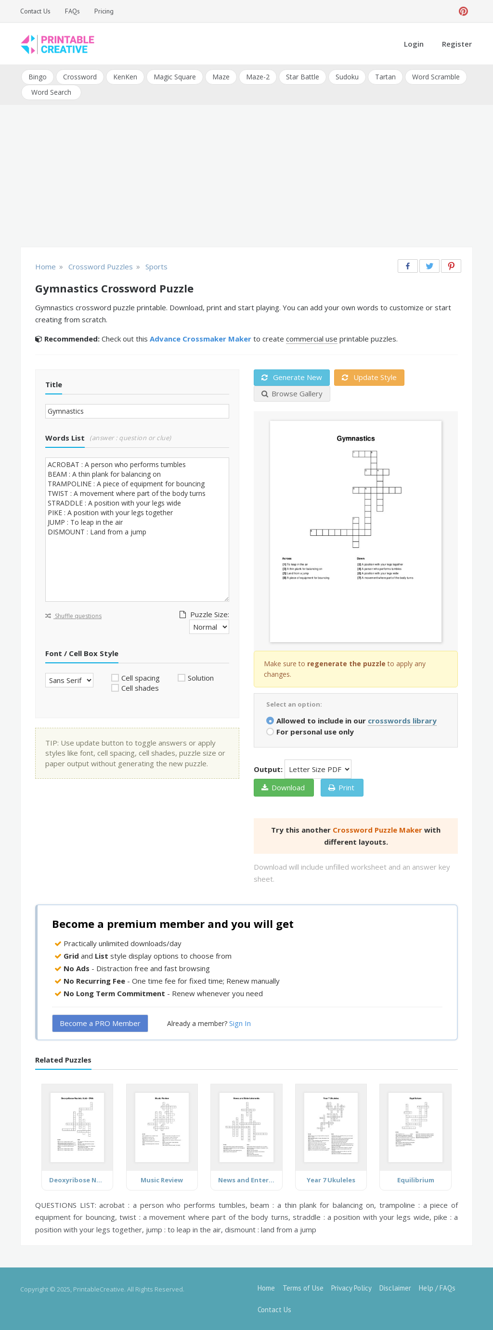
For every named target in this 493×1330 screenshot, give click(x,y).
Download (283, 787)
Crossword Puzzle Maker (377, 830)
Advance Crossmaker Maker (200, 338)
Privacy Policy (351, 1287)
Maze (221, 76)
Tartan (385, 76)
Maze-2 (258, 76)
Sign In (240, 1023)
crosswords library (402, 720)
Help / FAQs (437, 1287)
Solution (201, 678)
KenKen (125, 76)
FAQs (72, 11)
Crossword (80, 76)
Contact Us (35, 11)
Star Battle (302, 76)
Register (457, 44)
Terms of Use (303, 1287)
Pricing (104, 11)
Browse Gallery (292, 393)
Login (414, 44)
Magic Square (175, 76)
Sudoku (347, 76)
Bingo (37, 76)
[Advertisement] (246, 177)
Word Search (51, 92)
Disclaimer (395, 1287)
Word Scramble (436, 76)
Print (341, 787)
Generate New (291, 377)
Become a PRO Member (100, 1023)
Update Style (369, 377)
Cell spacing (140, 678)
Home (266, 1287)
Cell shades (140, 688)
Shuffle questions (73, 615)
